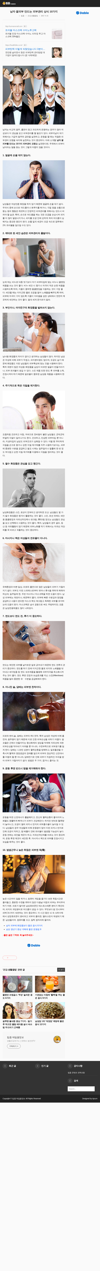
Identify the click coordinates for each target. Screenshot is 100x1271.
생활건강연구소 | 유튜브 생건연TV (21, 1209)
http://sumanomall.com (13, 26)
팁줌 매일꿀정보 (15, 1205)
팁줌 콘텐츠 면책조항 (76, 1241)
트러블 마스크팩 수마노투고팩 (20, 30)
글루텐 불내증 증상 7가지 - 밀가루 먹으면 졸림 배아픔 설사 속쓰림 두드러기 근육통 (17, 1192)
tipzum (94, 1267)
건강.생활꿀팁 (33, 16)
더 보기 (61, 1138)
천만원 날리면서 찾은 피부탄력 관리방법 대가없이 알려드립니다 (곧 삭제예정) (25, 53)
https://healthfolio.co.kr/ (13, 45)
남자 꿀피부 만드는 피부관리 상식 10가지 (33, 11)
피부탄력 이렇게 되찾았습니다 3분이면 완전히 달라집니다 (25, 49)
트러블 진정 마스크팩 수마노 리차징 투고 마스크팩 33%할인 (25, 35)
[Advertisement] (33, 550)
